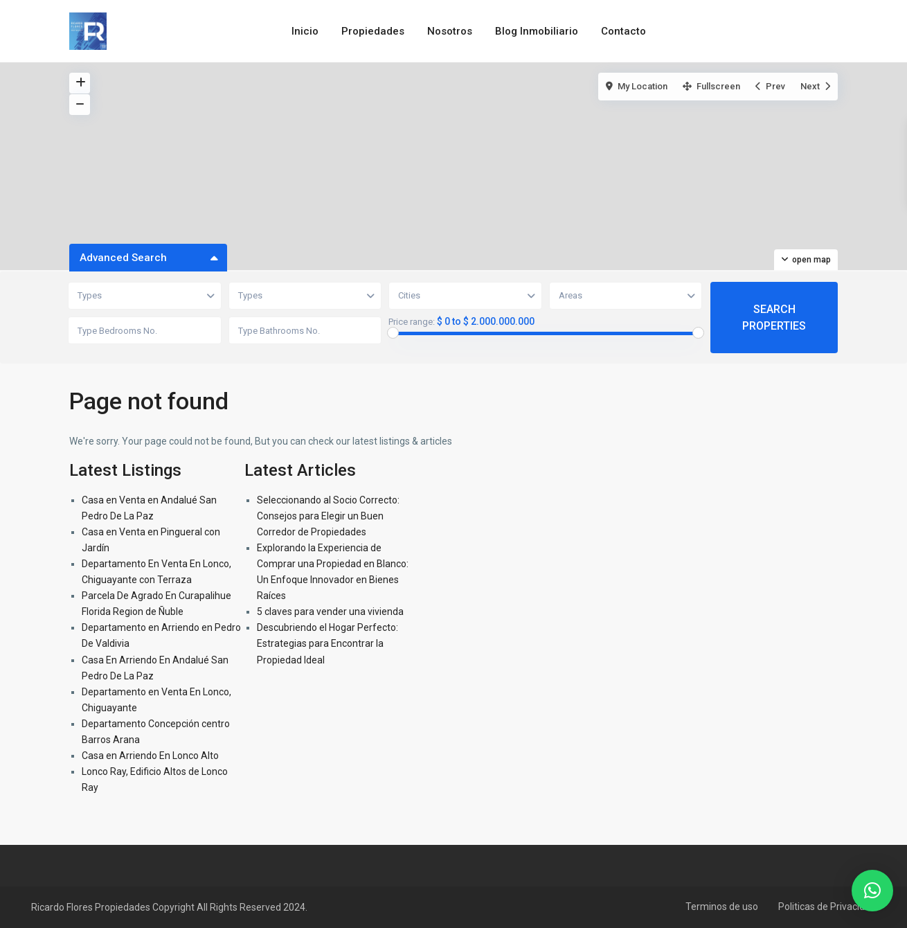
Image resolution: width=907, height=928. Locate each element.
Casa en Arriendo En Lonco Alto (150, 755)
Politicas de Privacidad (827, 906)
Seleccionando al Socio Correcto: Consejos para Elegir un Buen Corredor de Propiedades (328, 515)
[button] (872, 890)
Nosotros (449, 31)
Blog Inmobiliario (536, 31)
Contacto (623, 31)
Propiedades (372, 31)
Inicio (304, 31)
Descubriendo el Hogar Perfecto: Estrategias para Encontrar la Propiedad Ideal (327, 643)
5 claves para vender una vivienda (330, 611)
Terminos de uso (721, 906)
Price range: (411, 322)
